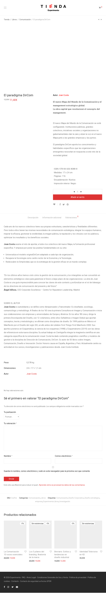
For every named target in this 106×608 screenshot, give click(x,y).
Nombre (8, 471)
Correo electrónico (64, 471)
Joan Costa (31, 389)
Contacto (15, 596)
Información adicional (51, 233)
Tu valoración (10, 438)
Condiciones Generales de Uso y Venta (52, 593)
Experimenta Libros (51, 517)
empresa (38, 517)
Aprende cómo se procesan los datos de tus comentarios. (62, 500)
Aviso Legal (31, 593)
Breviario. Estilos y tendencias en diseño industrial (62, 570)
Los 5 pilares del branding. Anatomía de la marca (37, 570)
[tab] (33, 233)
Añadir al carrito (77, 212)
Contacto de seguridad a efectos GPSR (35, 596)
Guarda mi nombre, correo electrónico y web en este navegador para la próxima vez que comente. (47, 486)
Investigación (64, 517)
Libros (14, 20)
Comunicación (25, 20)
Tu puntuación (10, 427)
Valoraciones (71, 232)
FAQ (23, 593)
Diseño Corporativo (76, 513)
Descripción (33, 233)
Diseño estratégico (92, 513)
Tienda (6, 20)
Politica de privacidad (77, 593)
